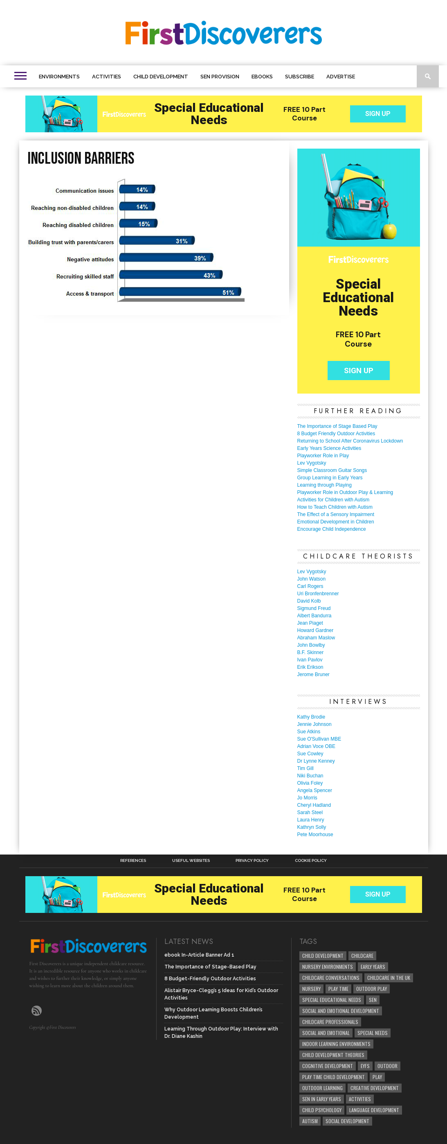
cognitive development (327, 1065)
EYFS (365, 1065)
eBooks (262, 76)
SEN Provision (219, 76)
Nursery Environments (327, 966)
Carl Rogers (310, 586)
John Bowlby (311, 645)
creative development (374, 1087)
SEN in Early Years (321, 1098)
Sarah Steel (310, 812)
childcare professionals (330, 1021)
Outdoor (387, 1065)
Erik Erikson (310, 667)
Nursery (311, 988)
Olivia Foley (310, 783)
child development (323, 955)
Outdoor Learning (322, 1087)
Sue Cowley (310, 754)
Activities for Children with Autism (333, 500)
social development (347, 1120)
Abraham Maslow (316, 638)
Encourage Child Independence (331, 529)
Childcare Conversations (330, 977)
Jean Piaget (310, 623)
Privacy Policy (252, 861)
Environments (59, 76)
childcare (362, 955)
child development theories (333, 1054)
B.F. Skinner (310, 652)
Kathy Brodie (311, 717)
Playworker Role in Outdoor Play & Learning (345, 492)
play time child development (333, 1076)
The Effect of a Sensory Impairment (336, 514)
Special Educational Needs (331, 999)
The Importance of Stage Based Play (337, 426)
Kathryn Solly (311, 827)
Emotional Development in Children (335, 522)
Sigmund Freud (314, 608)
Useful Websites (191, 861)
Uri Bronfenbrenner (318, 593)
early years (373, 966)
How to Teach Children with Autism (335, 507)
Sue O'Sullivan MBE (319, 739)
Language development (374, 1109)
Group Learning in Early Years (330, 478)
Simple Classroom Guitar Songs (332, 470)
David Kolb (309, 601)
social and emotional (326, 1032)
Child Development (160, 76)
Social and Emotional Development (340, 1010)
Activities (106, 76)
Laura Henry (310, 820)
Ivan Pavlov (310, 660)
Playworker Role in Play (323, 455)
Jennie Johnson (314, 724)
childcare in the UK (388, 977)
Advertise (340, 76)
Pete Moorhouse (315, 834)
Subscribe (299, 76)
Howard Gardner (315, 630)
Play (377, 1076)
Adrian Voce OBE (316, 746)
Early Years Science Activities (329, 448)
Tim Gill (305, 768)
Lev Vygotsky (311, 463)
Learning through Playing (324, 485)
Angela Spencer (314, 790)
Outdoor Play (371, 988)
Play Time (338, 988)
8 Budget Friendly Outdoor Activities (336, 433)
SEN (373, 999)
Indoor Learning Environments (336, 1043)
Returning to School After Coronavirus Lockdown (350, 441)
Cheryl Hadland (314, 805)
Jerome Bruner (313, 674)
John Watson (311, 579)
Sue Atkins (309, 731)
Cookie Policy (311, 861)
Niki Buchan (310, 776)
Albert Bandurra (314, 616)
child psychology (321, 1109)
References (133, 861)
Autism (310, 1120)
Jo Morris (307, 798)
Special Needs (372, 1032)
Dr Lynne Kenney (316, 761)
